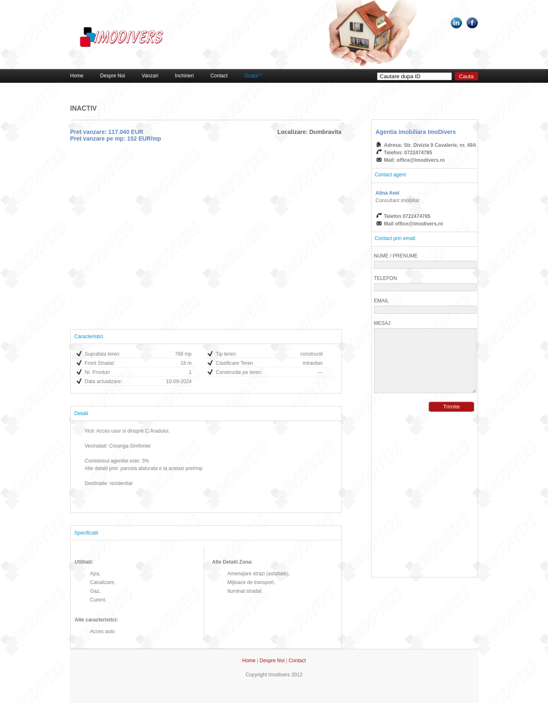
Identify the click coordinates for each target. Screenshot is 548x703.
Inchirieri (184, 76)
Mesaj (382, 323)
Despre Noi (112, 76)
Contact (219, 76)
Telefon (385, 278)
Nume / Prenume (396, 256)
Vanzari (150, 76)
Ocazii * (252, 76)
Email (381, 301)
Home (77, 76)
